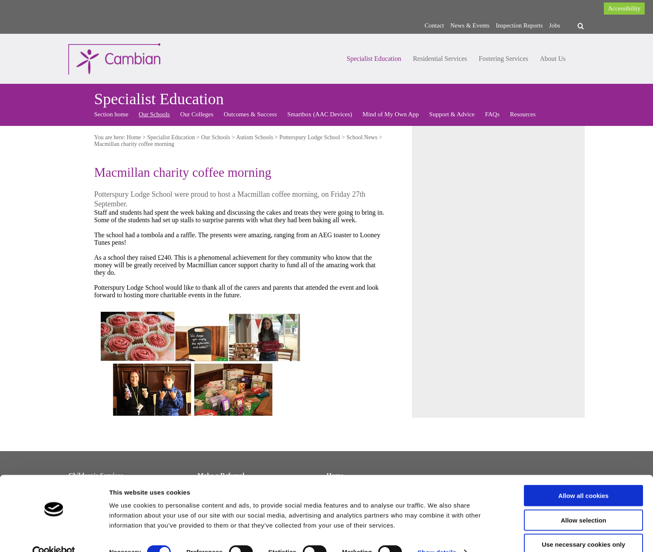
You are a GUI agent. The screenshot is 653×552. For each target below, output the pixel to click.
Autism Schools (254, 137)
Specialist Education (373, 58)
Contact (434, 25)
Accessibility (624, 8)
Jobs (554, 25)
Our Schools (154, 114)
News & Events (469, 25)
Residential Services (440, 58)
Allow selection (583, 503)
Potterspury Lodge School (309, 137)
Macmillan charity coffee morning (134, 144)
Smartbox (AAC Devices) (319, 114)
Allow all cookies (583, 478)
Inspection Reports (519, 25)
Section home (111, 114)
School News (361, 137)
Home (134, 137)
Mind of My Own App (391, 114)
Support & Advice (452, 114)
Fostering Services (503, 58)
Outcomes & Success (250, 114)
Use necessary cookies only (583, 527)
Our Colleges (197, 114)
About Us (553, 58)
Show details (437, 535)
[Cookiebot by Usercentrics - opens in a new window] (53, 535)
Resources (523, 114)
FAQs (492, 114)
